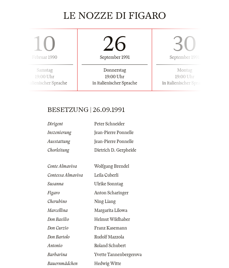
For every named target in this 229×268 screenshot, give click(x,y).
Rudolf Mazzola (109, 237)
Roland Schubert (110, 245)
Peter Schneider (109, 123)
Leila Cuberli (106, 175)
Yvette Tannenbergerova (118, 254)
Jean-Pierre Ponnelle (114, 132)
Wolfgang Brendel (111, 166)
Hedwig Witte (107, 263)
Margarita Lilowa (110, 210)
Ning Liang (105, 201)
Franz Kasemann (110, 228)
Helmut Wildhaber (112, 219)
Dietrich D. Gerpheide (115, 150)
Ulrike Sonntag (108, 183)
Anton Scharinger (111, 192)
